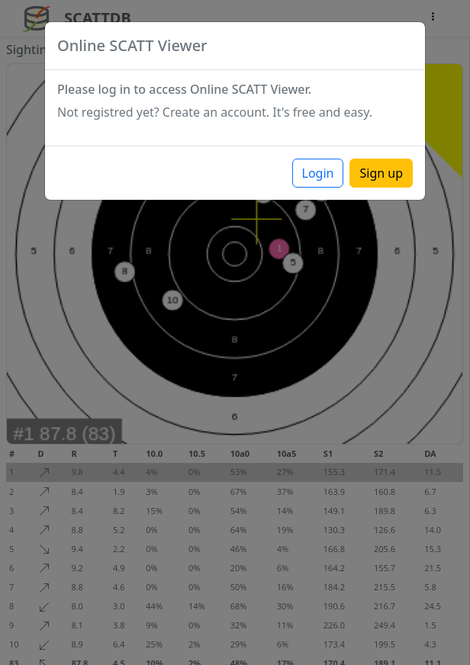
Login (318, 173)
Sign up (381, 173)
